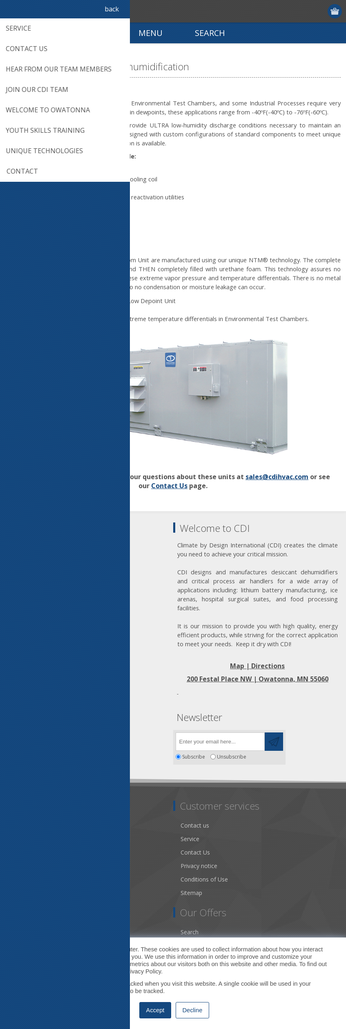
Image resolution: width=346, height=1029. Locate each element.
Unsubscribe (231, 756)
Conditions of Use (204, 879)
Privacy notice (199, 866)
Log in (320, 11)
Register (304, 11)
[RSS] (83, 739)
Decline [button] (193, 1010)
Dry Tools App (30, 825)
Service (190, 839)
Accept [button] (155, 1010)
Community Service (37, 852)
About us (23, 839)
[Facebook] (15, 739)
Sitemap (191, 893)
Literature (24, 879)
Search (190, 932)
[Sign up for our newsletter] (220, 741)
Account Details (32, 932)
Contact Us (169, 485)
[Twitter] (38, 739)
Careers (21, 893)
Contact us (195, 825)
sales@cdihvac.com (277, 476)
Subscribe (193, 756)
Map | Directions (257, 665)
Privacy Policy (142, 971)
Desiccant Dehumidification (47, 866)
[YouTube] (60, 739)
